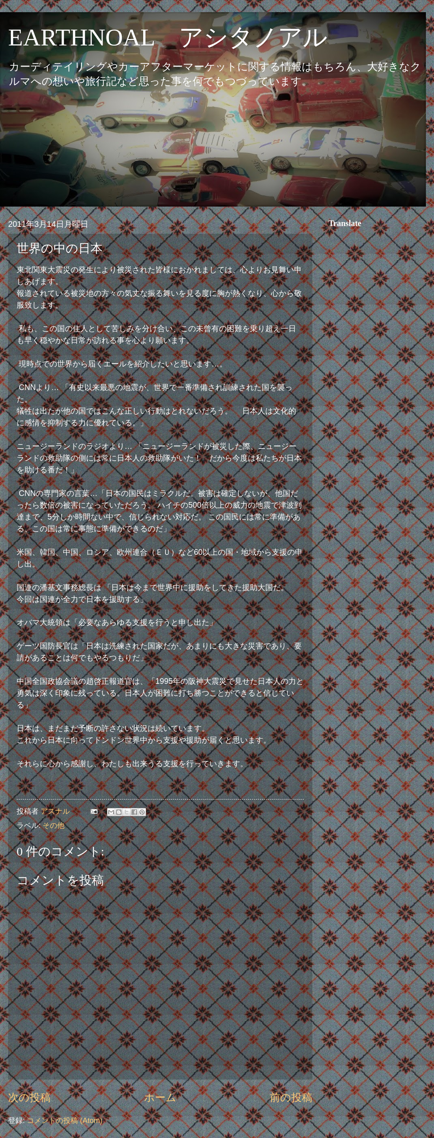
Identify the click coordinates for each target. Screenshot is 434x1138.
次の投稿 (29, 1097)
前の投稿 (291, 1097)
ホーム (160, 1097)
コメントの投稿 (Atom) (64, 1120)
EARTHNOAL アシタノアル (167, 37)
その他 (53, 825)
